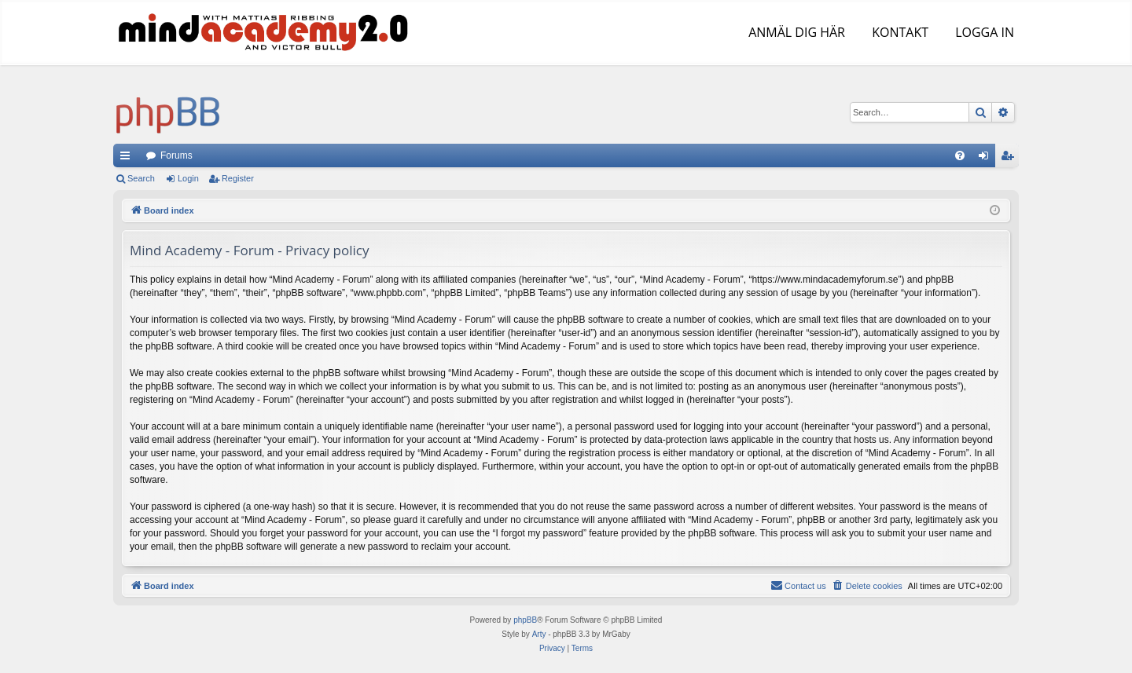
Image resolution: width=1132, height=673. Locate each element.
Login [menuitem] (987, 158)
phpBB (525, 620)
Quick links (128, 158)
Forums (176, 155)
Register (238, 178)
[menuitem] (960, 155)
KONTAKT (898, 32)
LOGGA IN (983, 32)
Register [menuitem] (1010, 158)
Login (188, 178)
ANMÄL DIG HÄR (795, 32)
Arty (539, 634)
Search (141, 178)
